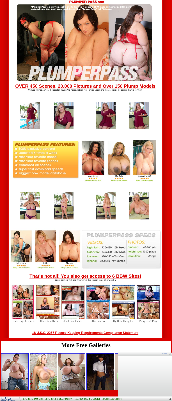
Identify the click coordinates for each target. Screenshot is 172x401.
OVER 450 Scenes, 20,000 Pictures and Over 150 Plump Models (85, 86)
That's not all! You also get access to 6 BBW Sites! (85, 276)
